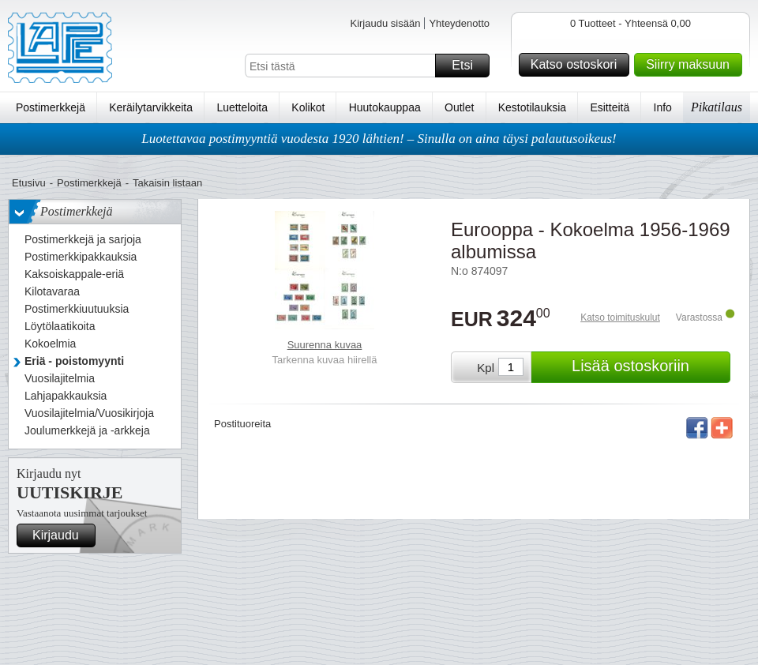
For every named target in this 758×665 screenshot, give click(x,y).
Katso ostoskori (578, 65)
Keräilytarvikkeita (151, 107)
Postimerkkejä (50, 107)
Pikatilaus (716, 107)
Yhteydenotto (459, 23)
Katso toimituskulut (620, 317)
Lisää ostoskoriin (649, 367)
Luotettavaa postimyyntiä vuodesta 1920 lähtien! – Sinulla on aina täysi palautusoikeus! (379, 138)
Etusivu (29, 183)
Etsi (468, 65)
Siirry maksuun (691, 65)
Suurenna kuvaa (324, 345)
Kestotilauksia (532, 107)
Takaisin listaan (167, 183)
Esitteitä (609, 107)
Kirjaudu (61, 535)
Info (663, 107)
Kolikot (308, 107)
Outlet (459, 107)
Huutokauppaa (385, 107)
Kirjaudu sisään (385, 23)
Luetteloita (242, 107)
